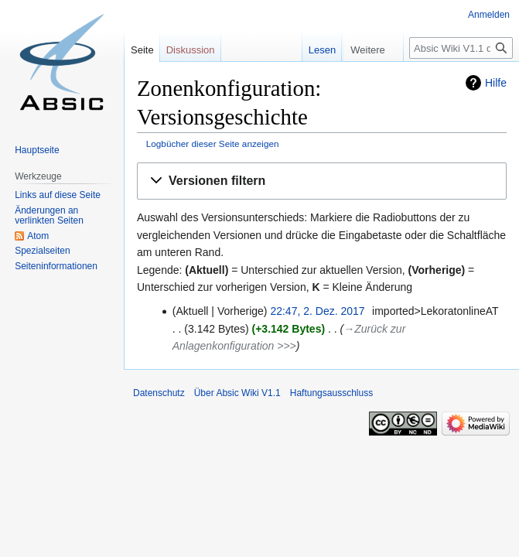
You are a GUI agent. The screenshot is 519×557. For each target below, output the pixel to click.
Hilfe (496, 83)
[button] (321, 181)
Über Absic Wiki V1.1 (237, 393)
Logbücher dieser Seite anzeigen (212, 143)
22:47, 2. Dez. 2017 (317, 311)
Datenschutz (159, 393)
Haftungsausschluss (331, 393)
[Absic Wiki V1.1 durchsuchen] (461, 48)
